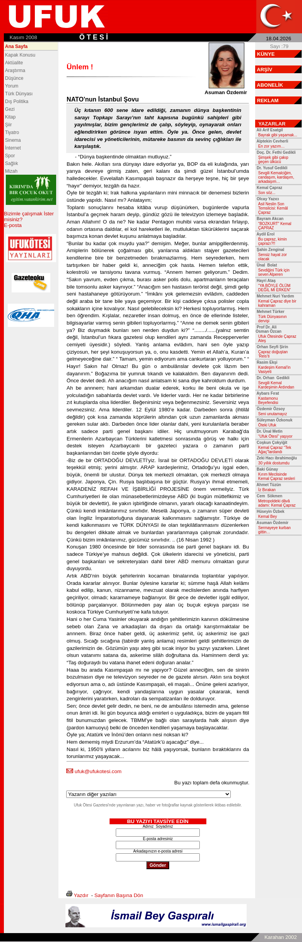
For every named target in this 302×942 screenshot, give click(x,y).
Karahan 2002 (280, 937)
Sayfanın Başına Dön (118, 895)
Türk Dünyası (19, 93)
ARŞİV (264, 69)
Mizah (11, 171)
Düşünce (14, 78)
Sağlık (11, 163)
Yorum (11, 86)
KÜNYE (266, 54)
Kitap (10, 117)
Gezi (10, 109)
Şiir (8, 124)
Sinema (13, 140)
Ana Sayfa (16, 46)
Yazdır (81, 895)
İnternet (13, 148)
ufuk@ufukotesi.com (98, 771)
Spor (10, 155)
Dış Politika (16, 101)
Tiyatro (12, 132)
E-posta (13, 225)
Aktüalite (14, 62)
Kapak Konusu (20, 55)
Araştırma (15, 70)
